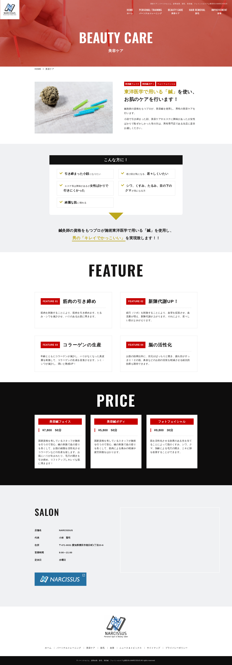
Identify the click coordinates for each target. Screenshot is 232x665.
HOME (38, 69)
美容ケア (175, 10)
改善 (219, 10)
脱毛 (197, 10)
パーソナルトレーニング (150, 10)
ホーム (130, 10)
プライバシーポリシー (176, 648)
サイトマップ (153, 648)
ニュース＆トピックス (130, 648)
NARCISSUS (109, 660)
